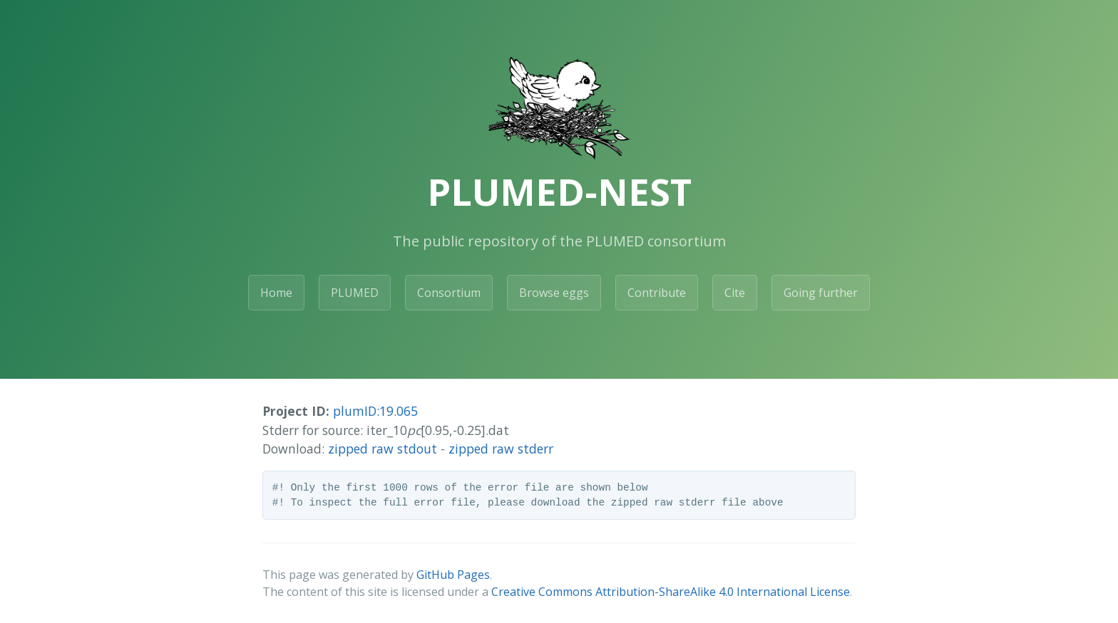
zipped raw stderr (500, 448)
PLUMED (355, 292)
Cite (734, 292)
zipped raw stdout (382, 448)
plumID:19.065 (375, 410)
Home (276, 292)
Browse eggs (554, 292)
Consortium (449, 292)
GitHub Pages (453, 574)
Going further (821, 292)
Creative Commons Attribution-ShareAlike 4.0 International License (670, 592)
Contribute (656, 292)
